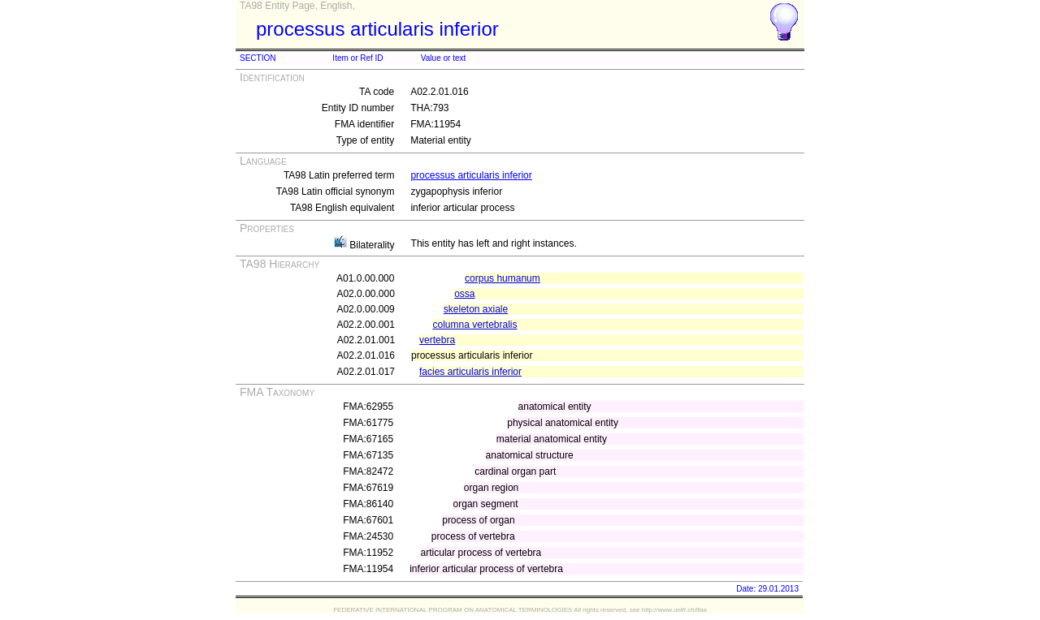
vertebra (437, 340)
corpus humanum (502, 278)
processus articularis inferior (470, 175)
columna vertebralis (474, 324)
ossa (464, 293)
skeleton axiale (476, 309)
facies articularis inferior (470, 371)
